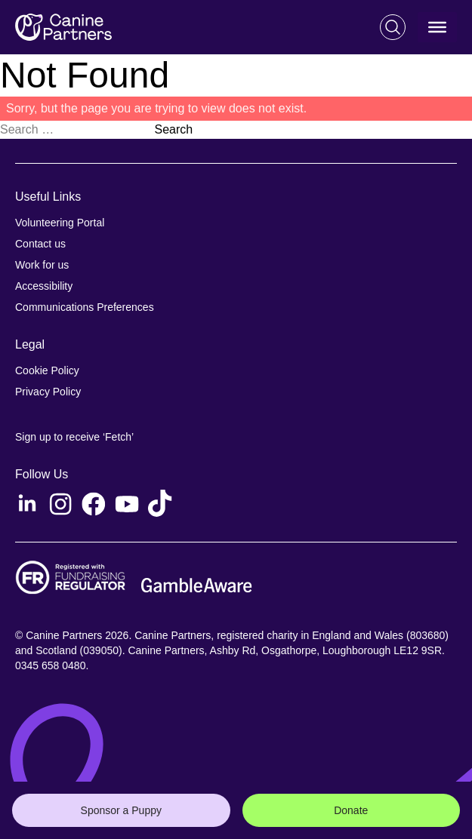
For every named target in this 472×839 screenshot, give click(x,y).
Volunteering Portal (59, 223)
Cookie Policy (47, 370)
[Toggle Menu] (437, 27)
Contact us (40, 244)
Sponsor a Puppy (121, 810)
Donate (351, 810)
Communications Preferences (84, 307)
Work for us (42, 265)
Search (173, 129)
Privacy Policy (48, 392)
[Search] (393, 27)
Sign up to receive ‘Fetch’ (74, 437)
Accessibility (43, 286)
